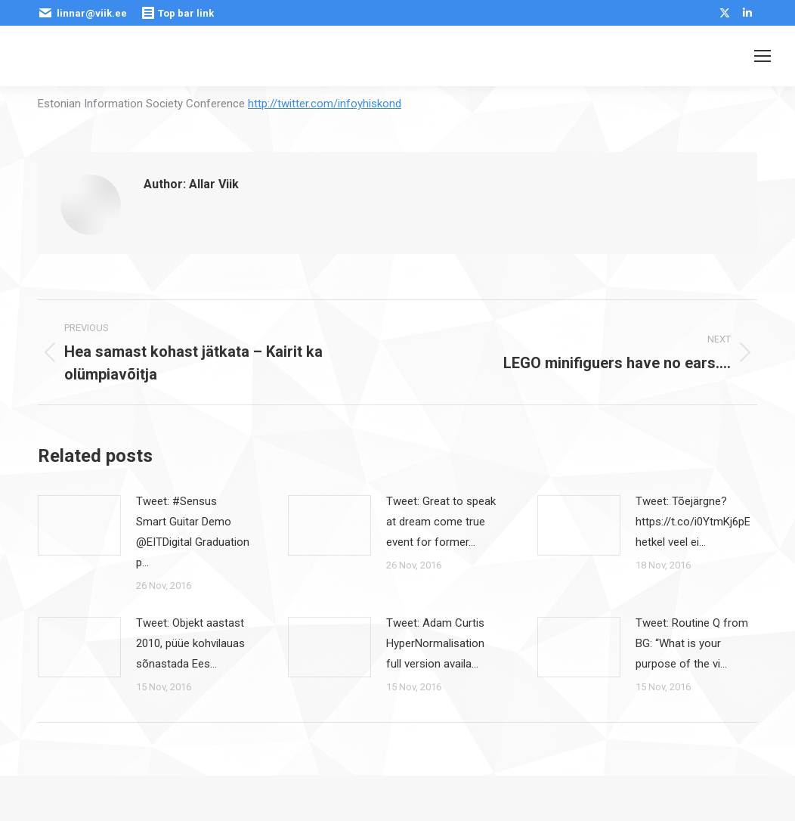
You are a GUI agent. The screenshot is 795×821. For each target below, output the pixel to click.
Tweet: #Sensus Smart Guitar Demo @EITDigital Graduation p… (192, 531)
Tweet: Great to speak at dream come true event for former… (441, 521)
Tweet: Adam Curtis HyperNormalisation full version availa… (435, 643)
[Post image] (79, 525)
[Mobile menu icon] (762, 56)
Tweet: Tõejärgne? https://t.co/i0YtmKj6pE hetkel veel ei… (693, 521)
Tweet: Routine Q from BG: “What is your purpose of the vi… (692, 643)
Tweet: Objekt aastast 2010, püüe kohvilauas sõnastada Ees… (190, 643)
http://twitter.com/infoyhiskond (324, 103)
